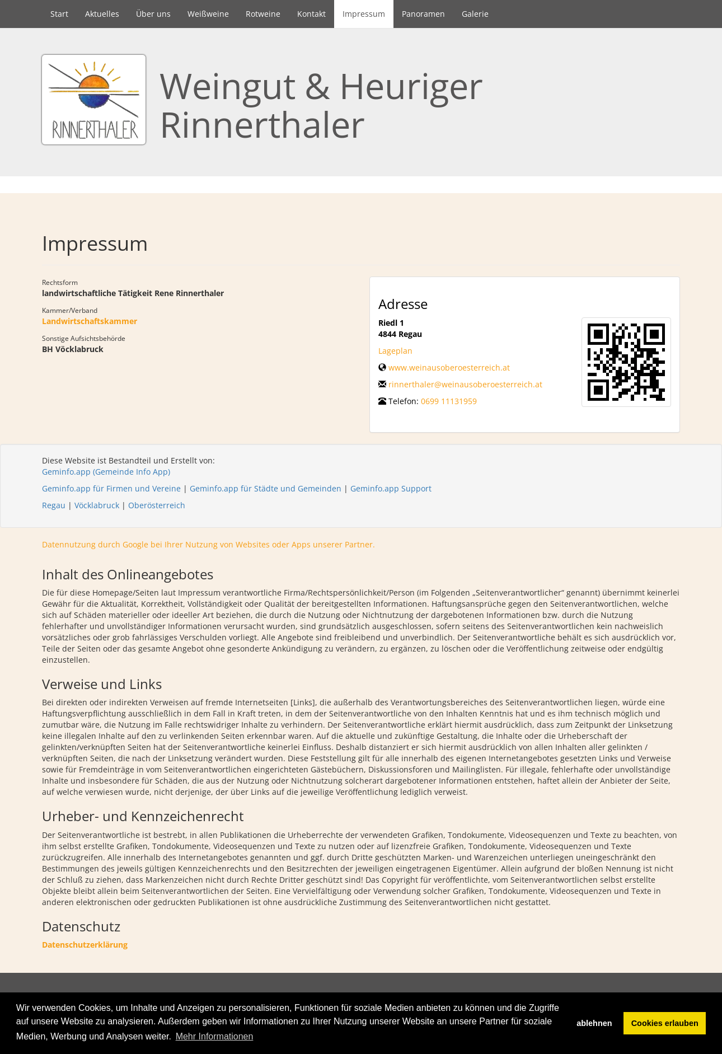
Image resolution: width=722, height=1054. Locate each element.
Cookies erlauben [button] (664, 1023)
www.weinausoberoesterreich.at (449, 367)
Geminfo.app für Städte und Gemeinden (265, 488)
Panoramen (423, 13)
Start (59, 13)
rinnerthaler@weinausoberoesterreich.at (465, 384)
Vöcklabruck (96, 505)
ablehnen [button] (594, 1023)
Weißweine (208, 13)
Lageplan (395, 350)
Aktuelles (102, 13)
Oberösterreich (156, 505)
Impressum (364, 13)
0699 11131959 (449, 401)
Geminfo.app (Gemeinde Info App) (106, 471)
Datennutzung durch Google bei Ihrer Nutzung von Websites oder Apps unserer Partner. (208, 544)
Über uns (153, 13)
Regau (53, 505)
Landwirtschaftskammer (89, 321)
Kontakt (311, 13)
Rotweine (263, 13)
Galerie (475, 13)
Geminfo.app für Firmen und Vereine (111, 488)
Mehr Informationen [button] (215, 1036)
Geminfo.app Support (391, 488)
